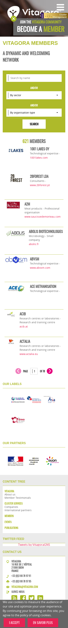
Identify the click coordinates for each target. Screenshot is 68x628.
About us (10, 494)
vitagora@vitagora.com (24, 587)
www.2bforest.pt (40, 185)
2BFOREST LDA (39, 176)
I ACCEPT (14, 622)
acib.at (24, 326)
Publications (11, 528)
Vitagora (9, 491)
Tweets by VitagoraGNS (34, 545)
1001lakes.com (39, 157)
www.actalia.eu (29, 354)
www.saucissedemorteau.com (42, 216)
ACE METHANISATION (43, 286)
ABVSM (34, 259)
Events (8, 522)
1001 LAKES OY (39, 149)
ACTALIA (25, 341)
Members (9, 516)
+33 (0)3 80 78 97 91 (21, 576)
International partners (18, 510)
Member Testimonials (18, 497)
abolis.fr (34, 244)
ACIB (23, 314)
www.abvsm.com (40, 267)
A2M (27, 204)
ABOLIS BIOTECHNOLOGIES (46, 231)
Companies (11, 507)
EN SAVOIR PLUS (43, 622)
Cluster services (14, 503)
